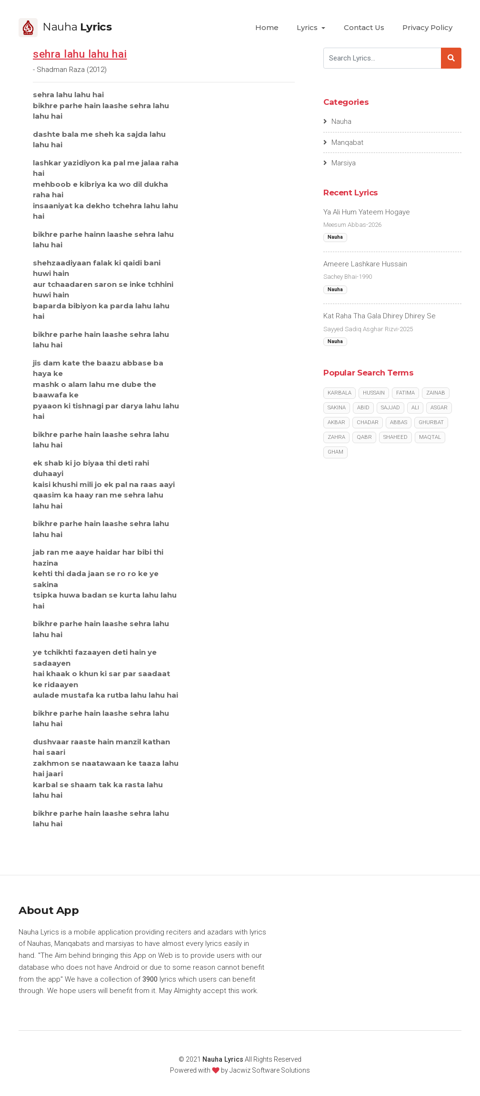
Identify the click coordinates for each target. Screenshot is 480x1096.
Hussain (374, 393)
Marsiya (339, 163)
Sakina (337, 408)
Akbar (336, 422)
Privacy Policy (427, 27)
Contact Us (364, 27)
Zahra (336, 437)
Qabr (364, 437)
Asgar (439, 408)
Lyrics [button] (308, 27)
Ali (415, 408)
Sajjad (390, 408)
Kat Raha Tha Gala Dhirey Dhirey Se (379, 316)
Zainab (435, 393)
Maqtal (430, 437)
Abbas (398, 422)
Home (267, 27)
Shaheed (395, 437)
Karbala (339, 393)
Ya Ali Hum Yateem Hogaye (366, 212)
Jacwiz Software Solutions (270, 1070)
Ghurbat (431, 422)
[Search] (382, 58)
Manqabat (343, 142)
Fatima (405, 393)
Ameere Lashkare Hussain (365, 264)
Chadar (368, 422)
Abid (363, 408)
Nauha (337, 121)
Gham (335, 452)
